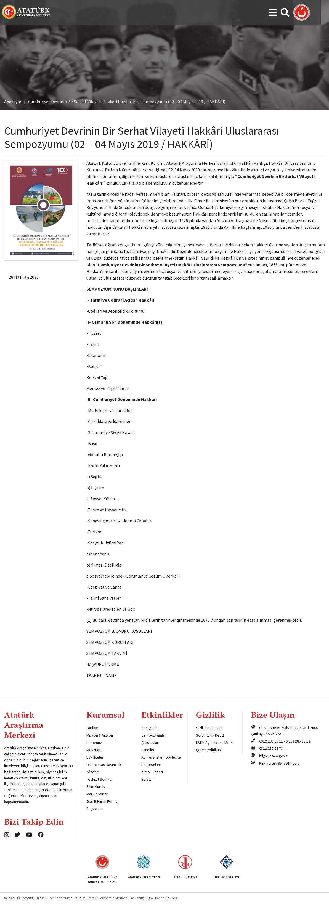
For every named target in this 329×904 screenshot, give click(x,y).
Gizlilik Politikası (209, 727)
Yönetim (93, 771)
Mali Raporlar (97, 793)
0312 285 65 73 (271, 748)
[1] (159, 322)
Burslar (147, 779)
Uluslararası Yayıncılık (103, 764)
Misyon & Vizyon (99, 735)
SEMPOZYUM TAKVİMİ (106, 653)
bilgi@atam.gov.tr (273, 755)
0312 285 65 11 (271, 741)
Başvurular (95, 808)
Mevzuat (93, 749)
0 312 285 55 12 (298, 741)
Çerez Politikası (209, 749)
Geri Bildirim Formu (102, 801)
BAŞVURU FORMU (102, 664)
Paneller (148, 749)
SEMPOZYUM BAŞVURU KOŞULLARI (119, 631)
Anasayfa (12, 101)
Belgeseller (150, 764)
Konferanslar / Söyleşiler (161, 757)
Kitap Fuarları (152, 771)
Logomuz (94, 742)
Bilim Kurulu (95, 786)
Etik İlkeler (95, 757)
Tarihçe (92, 727)
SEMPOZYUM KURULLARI (110, 642)
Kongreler (149, 727)
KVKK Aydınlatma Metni (215, 742)
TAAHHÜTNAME (101, 675)
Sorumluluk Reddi (210, 735)
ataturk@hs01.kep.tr (283, 763)
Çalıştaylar (149, 742)
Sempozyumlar (153, 735)
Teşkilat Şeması (99, 779)
